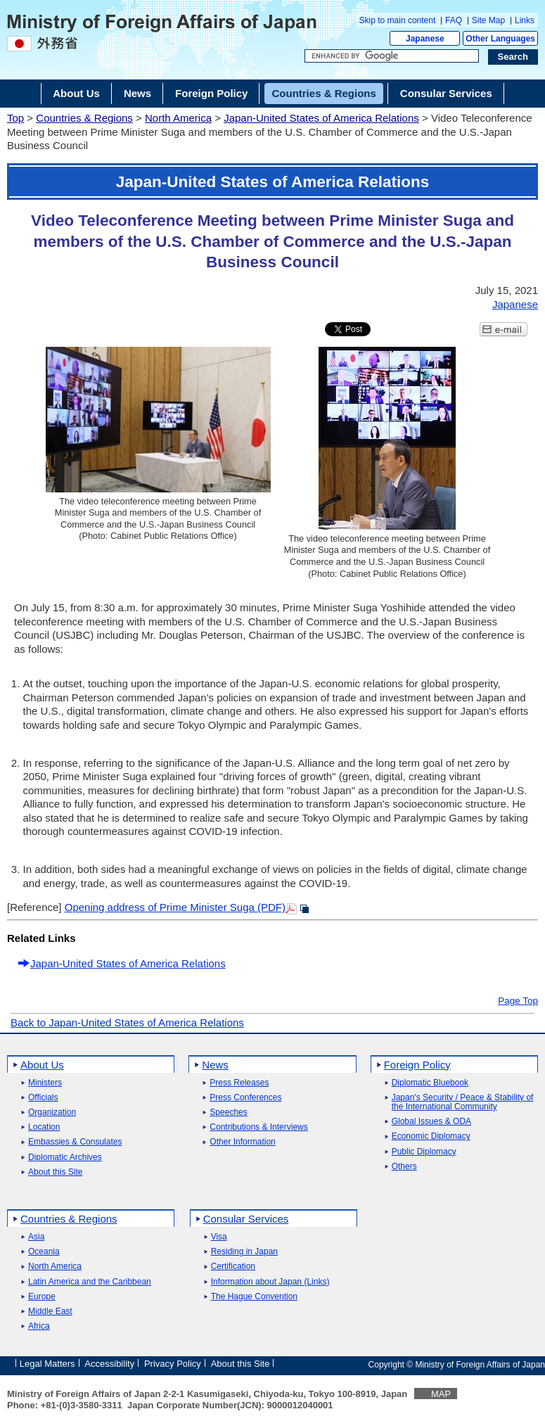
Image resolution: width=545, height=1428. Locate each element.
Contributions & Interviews (258, 1127)
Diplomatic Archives (65, 1157)
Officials (43, 1097)
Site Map (488, 20)
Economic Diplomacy (431, 1136)
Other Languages (500, 39)
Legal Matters (47, 1363)
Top (15, 118)
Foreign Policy (417, 1065)
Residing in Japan (244, 1251)
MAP (441, 1394)
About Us (42, 1065)
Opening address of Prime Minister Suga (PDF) (175, 907)
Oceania (44, 1251)
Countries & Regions (84, 118)
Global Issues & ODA (431, 1121)
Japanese (425, 39)
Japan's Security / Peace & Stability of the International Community (463, 1102)
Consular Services (246, 1219)
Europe (42, 1296)
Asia (36, 1237)
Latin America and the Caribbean (89, 1282)
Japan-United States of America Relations (321, 118)
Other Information (242, 1142)
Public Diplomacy (424, 1151)
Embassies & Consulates (75, 1142)
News (215, 1065)
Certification (233, 1266)
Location (44, 1127)
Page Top (518, 1001)
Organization (52, 1112)
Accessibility (109, 1363)
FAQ (453, 20)
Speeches (228, 1112)
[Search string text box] (391, 56)
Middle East (50, 1311)
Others (404, 1166)
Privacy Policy (172, 1363)
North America (178, 118)
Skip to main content (397, 20)
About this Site (55, 1172)
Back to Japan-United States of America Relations (127, 1022)
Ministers (45, 1083)
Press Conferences (245, 1097)
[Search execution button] (513, 57)
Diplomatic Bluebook (430, 1083)
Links (524, 20)
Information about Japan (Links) (270, 1282)
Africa (39, 1326)
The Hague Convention (254, 1296)
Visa (219, 1237)
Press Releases (239, 1083)
